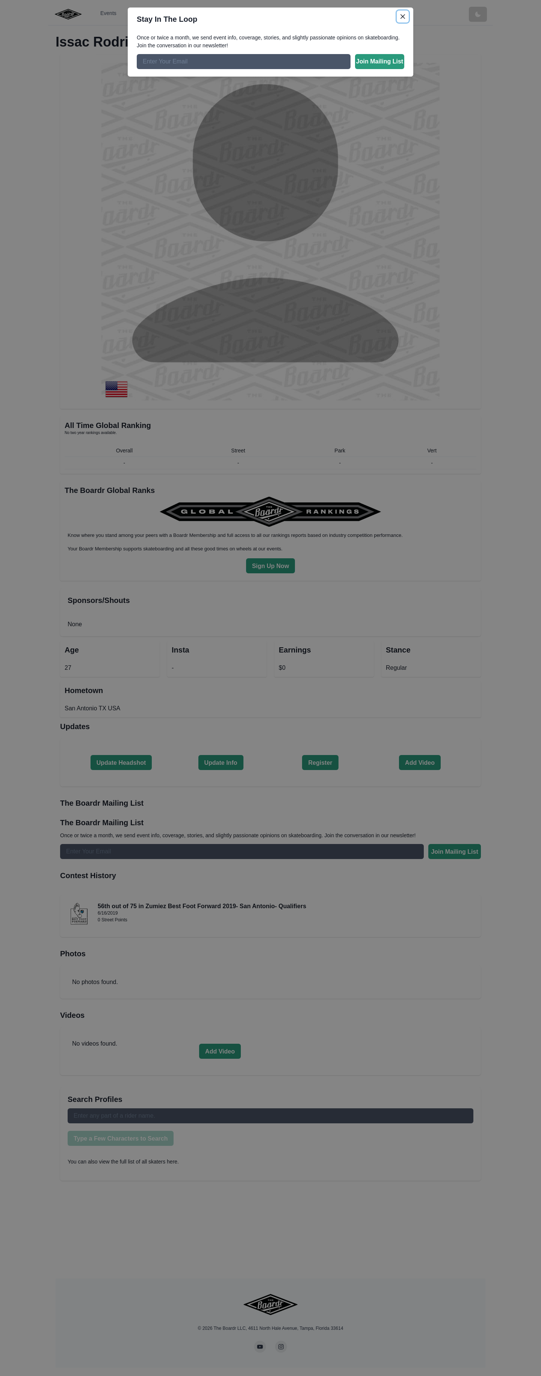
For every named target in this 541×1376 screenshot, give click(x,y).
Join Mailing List (379, 61)
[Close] (403, 17)
